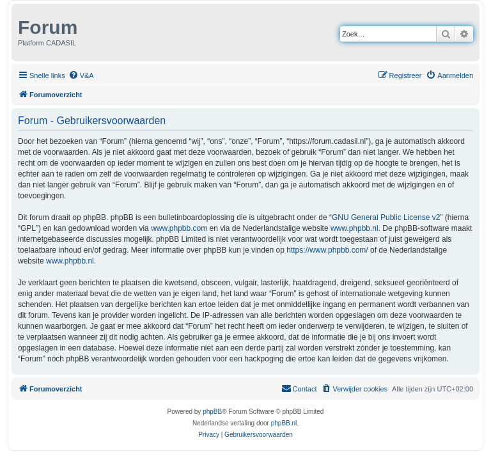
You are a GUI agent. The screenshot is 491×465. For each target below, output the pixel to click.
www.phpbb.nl (354, 228)
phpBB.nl (284, 423)
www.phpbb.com (179, 228)
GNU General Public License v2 (386, 217)
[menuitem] (81, 75)
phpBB (212, 411)
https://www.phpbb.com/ (327, 250)
